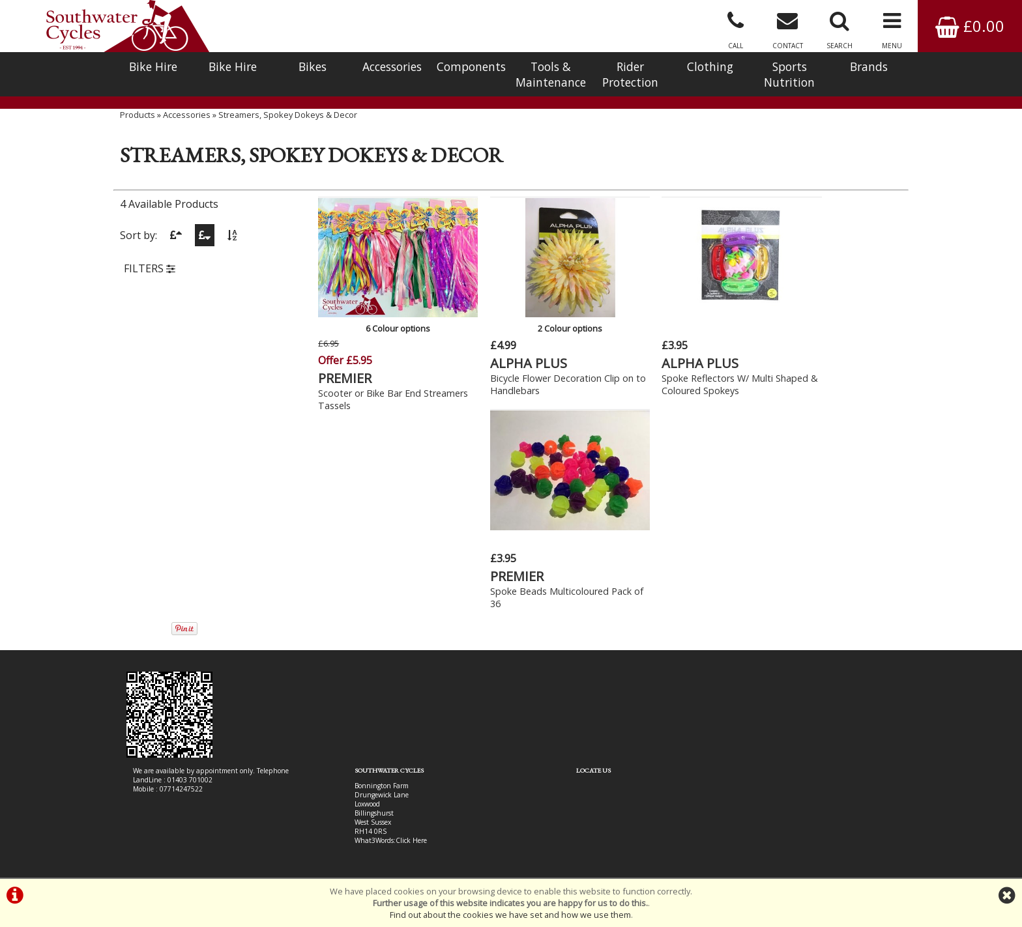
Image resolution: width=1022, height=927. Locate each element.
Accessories (392, 66)
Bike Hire (153, 66)
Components (471, 66)
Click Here (382, 636)
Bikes (313, 66)
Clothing (710, 66)
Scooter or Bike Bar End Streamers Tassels (370, 392)
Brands (869, 66)
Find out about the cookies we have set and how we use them (510, 914)
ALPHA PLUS (506, 357)
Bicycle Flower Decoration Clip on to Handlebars (533, 378)
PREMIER (345, 371)
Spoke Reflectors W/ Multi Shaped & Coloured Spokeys (678, 378)
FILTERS (149, 282)
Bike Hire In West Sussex (170, 830)
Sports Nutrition (789, 74)
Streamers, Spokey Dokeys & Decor (287, 127)
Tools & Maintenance (551, 74)
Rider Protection (630, 74)
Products (137, 127)
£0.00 (969, 25)
